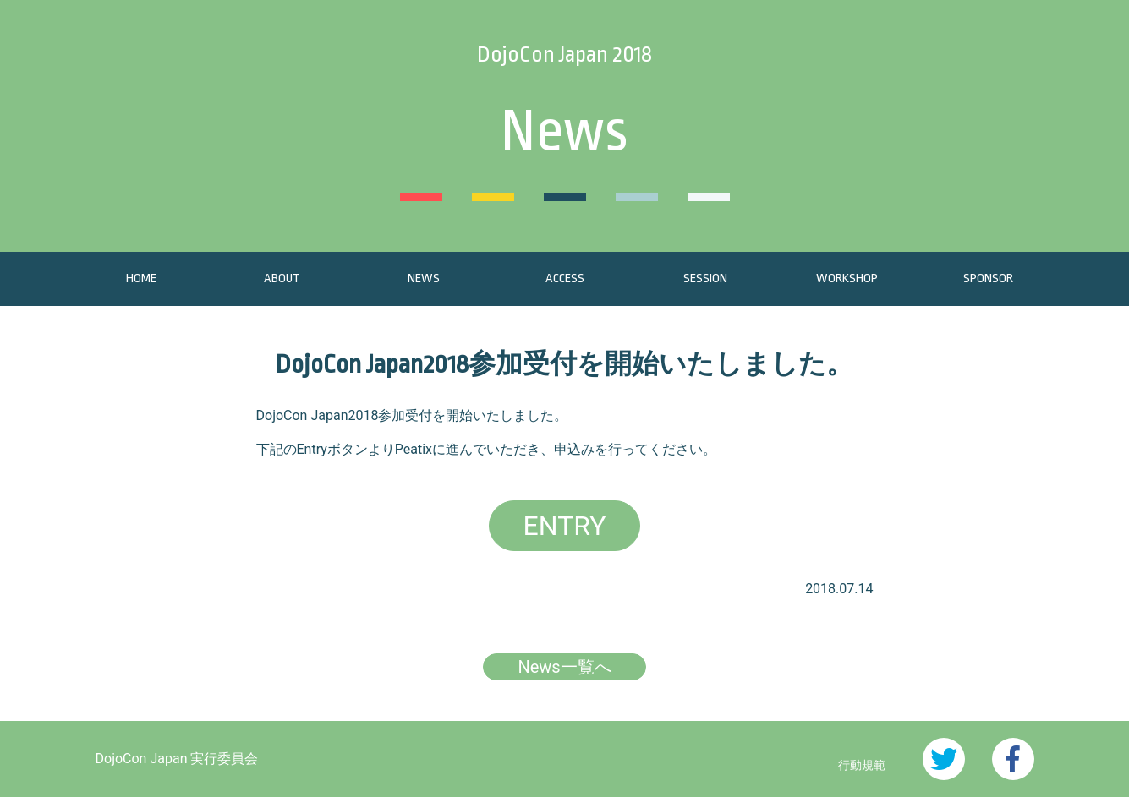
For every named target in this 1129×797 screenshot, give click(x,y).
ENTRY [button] (564, 526)
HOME (141, 278)
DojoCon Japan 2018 (564, 54)
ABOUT (282, 278)
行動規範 (861, 765)
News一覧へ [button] (564, 667)
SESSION (705, 278)
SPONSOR (988, 278)
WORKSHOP (847, 278)
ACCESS (564, 278)
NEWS (424, 278)
